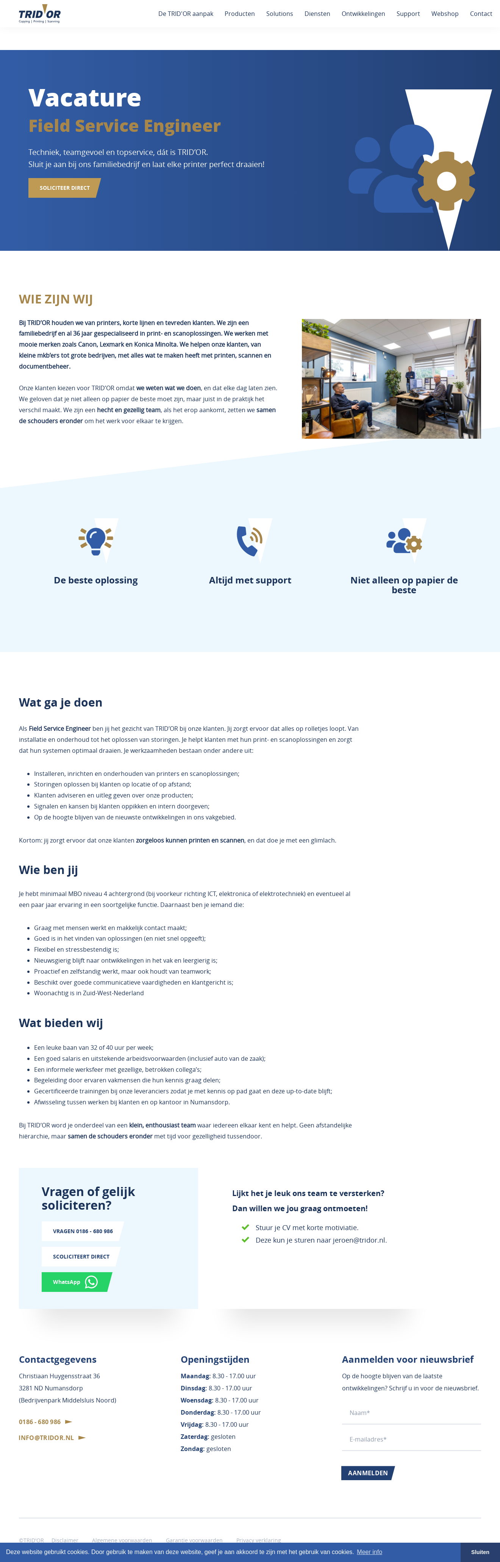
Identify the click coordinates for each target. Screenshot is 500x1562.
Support (408, 13)
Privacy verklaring (258, 1540)
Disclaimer (65, 1540)
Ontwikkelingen (363, 13)
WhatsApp (66, 1281)
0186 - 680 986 (40, 1422)
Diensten (317, 13)
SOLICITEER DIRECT (65, 187)
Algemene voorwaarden (122, 1540)
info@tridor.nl (46, 1438)
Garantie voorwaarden (194, 1540)
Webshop (445, 13)
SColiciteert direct (81, 1256)
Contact (481, 13)
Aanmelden (368, 1473)
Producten (240, 13)
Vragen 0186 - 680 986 (83, 1231)
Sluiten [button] (480, 1552)
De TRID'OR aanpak (185, 13)
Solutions (279, 13)
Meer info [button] (369, 1552)
